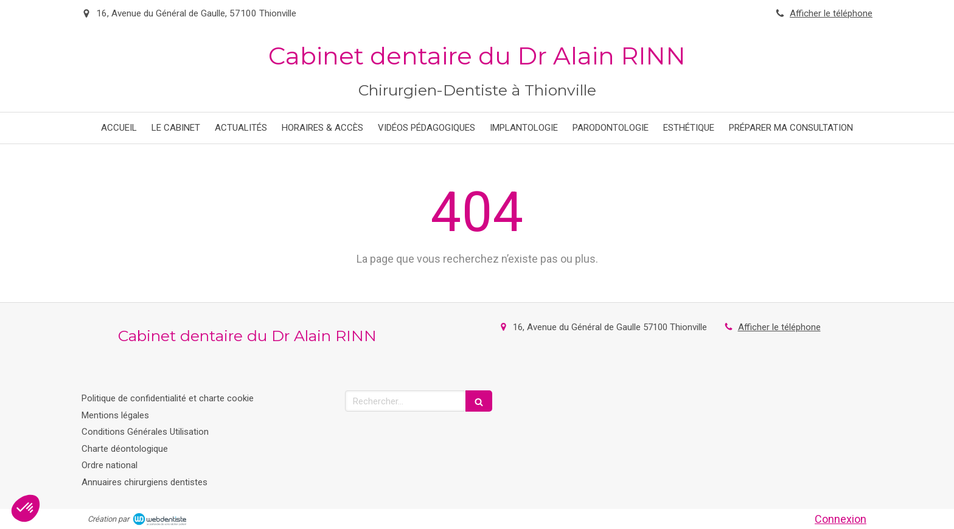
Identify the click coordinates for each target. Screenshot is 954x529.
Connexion (840, 519)
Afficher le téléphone (831, 13)
